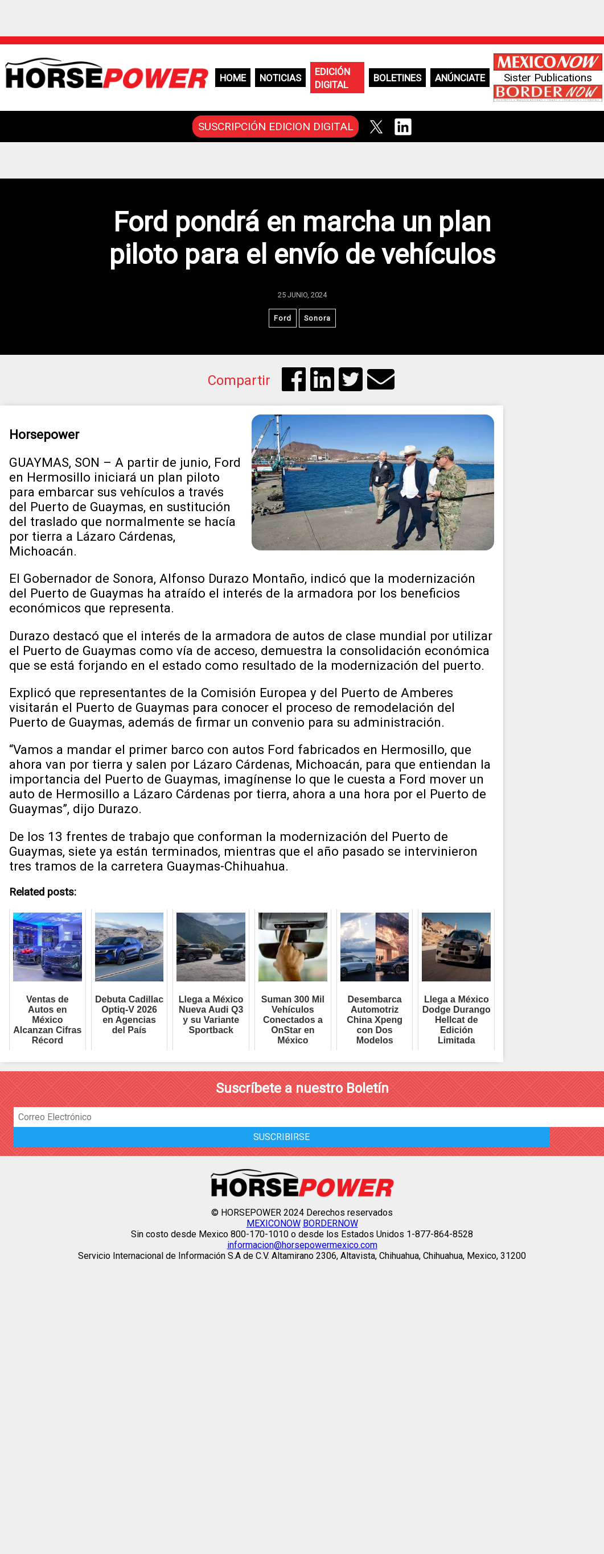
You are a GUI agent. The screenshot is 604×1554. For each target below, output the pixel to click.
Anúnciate (460, 78)
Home (233, 78)
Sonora (317, 318)
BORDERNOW (330, 1223)
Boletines (397, 78)
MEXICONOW (273, 1223)
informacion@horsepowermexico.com (302, 1245)
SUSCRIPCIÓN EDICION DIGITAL (276, 126)
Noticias (280, 78)
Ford (282, 318)
